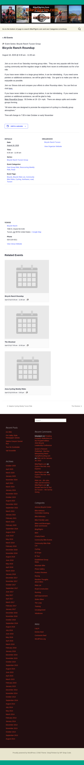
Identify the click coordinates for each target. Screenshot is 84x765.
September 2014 (12, 700)
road (31, 179)
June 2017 (9, 592)
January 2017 (11, 609)
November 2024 (12, 480)
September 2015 (12, 665)
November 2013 (12, 728)
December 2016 (12, 613)
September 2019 (12, 529)
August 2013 (10, 739)
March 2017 (10, 602)
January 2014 (11, 721)
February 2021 (11, 518)
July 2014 (9, 707)
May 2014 (9, 711)
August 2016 (10, 627)
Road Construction (41, 589)
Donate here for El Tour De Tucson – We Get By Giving (43, 489)
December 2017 (12, 578)
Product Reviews (41, 572)
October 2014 (11, 697)
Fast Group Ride (13, 167)
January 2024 (11, 490)
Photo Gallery (40, 569)
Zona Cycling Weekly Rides (15, 389)
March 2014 (10, 714)
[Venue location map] (42, 201)
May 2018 (9, 564)
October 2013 (11, 732)
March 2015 (10, 679)
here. (11, 88)
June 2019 (9, 536)
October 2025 (11, 466)
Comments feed (40, 635)
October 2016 (11, 620)
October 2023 (11, 497)
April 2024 (9, 483)
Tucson (9, 182)
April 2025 (9, 469)
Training (38, 606)
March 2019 (10, 543)
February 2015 (11, 683)
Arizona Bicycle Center (43, 507)
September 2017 (12, 588)
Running (38, 592)
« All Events (7, 38)
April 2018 (9, 567)
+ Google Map (36, 232)
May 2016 (9, 637)
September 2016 (12, 623)
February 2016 (11, 648)
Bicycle (9, 177)
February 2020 (11, 525)
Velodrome (39, 613)
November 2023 (12, 494)
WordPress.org (40, 639)
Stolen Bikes (39, 599)
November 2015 (12, 658)
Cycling (18, 179)
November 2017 (12, 581)
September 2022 (12, 508)
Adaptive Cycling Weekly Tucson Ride (20, 406)
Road (13, 170)
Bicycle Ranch (12, 226)
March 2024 (10, 487)
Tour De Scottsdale (13, 447)
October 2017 (11, 585)
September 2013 (12, 735)
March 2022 (10, 511)
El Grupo (38, 553)
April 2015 (9, 676)
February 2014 (11, 718)
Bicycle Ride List (19, 177)
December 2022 (12, 504)
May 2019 (9, 539)
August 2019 (10, 532)
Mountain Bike (40, 565)
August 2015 (10, 669)
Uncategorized (40, 610)
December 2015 (12, 655)
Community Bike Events (43, 540)
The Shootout (10, 342)
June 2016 (9, 634)
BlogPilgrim (39, 529)
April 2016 (9, 641)
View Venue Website (14, 244)
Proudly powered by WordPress (24, 753)
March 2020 (10, 522)
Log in (37, 628)
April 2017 (9, 599)
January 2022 (11, 515)
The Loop (38, 603)
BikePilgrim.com (40, 464)
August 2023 (10, 501)
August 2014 (10, 704)
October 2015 (11, 662)
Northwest (25, 179)
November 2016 (12, 616)
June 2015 (9, 672)
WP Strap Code (65, 753)
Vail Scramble (11, 451)
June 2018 (9, 560)
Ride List (38, 585)
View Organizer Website (53, 146)
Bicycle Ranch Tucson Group (17, 160)
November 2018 (12, 553)
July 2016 (9, 630)
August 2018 (10, 557)
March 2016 (10, 644)
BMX (36, 533)
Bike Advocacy (40, 516)
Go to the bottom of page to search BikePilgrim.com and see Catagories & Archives (34, 29)
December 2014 (12, 690)
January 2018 (11, 574)
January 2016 (11, 651)
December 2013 (12, 725)
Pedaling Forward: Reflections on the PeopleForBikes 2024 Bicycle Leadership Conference (43, 440)
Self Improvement (41, 596)
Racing (37, 576)
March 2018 (10, 571)
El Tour (37, 556)
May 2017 (9, 595)
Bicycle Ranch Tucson (52, 142)
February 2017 (11, 606)
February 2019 (11, 546)
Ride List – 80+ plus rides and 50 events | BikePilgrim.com (42, 482)
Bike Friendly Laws (42, 520)
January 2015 (11, 686)
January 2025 (11, 476)
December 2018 (12, 550)
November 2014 (12, 693)
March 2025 (10, 473)
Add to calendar (17, 126)
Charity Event (40, 536)
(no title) (9, 432)
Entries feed (39, 632)
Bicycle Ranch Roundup (14, 296)
